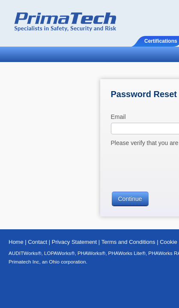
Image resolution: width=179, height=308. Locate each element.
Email (23, 82)
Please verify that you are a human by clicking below (85, 108)
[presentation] (80, 130)
